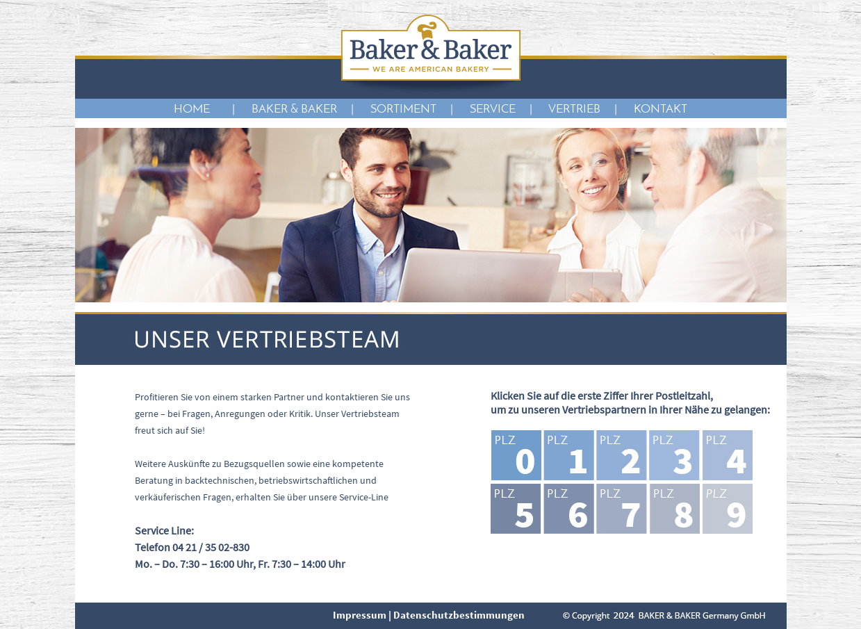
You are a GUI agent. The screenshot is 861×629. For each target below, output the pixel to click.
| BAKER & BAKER (284, 109)
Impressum (359, 614)
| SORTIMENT (393, 109)
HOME (196, 109)
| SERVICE (483, 109)
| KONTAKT (650, 109)
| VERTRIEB (565, 109)
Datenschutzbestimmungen (459, 614)
